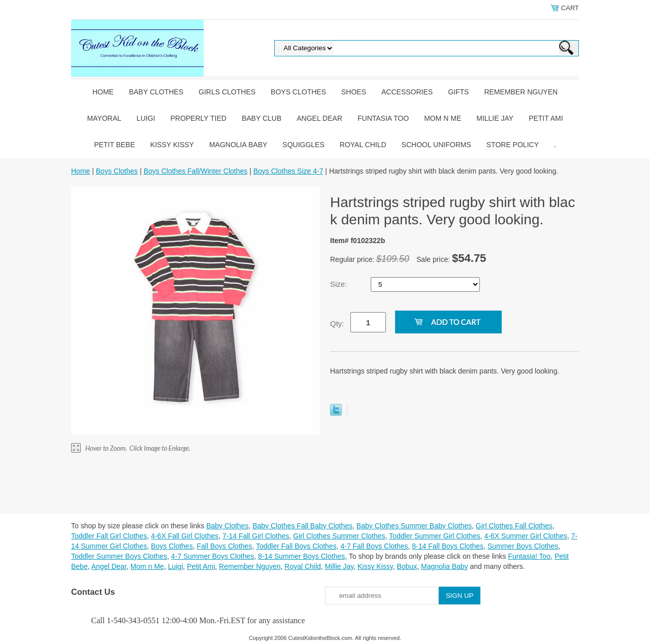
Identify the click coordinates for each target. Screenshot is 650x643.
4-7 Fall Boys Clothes (374, 546)
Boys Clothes (298, 92)
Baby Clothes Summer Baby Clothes (414, 526)
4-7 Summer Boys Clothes (212, 556)
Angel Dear (319, 118)
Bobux (407, 566)
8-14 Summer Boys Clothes (301, 556)
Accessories (407, 92)
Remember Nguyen (521, 92)
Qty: (337, 323)
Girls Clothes (227, 92)
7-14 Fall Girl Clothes (255, 536)
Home (103, 92)
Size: (339, 284)
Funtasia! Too (529, 556)
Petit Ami (546, 118)
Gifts (458, 92)
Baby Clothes (156, 92)
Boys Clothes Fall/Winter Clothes (196, 171)
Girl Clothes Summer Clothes (339, 536)
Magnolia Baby (238, 145)
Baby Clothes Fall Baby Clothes (302, 526)
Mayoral (104, 118)
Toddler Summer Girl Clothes (434, 536)
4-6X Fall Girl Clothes (184, 536)
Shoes (353, 92)
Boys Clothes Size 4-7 (288, 171)
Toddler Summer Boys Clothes (119, 556)
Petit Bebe (114, 145)
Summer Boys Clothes (523, 546)
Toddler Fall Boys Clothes (296, 546)
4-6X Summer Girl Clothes (525, 536)
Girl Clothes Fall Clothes (514, 526)
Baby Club (261, 118)
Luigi (146, 118)
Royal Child (363, 145)
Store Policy (512, 145)
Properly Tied (198, 118)
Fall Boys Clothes (224, 546)
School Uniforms (436, 145)
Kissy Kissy (172, 145)
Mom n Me (442, 118)
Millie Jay (494, 118)
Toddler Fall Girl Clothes (109, 536)
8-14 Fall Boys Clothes (447, 546)
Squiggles (303, 145)
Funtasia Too (383, 118)
